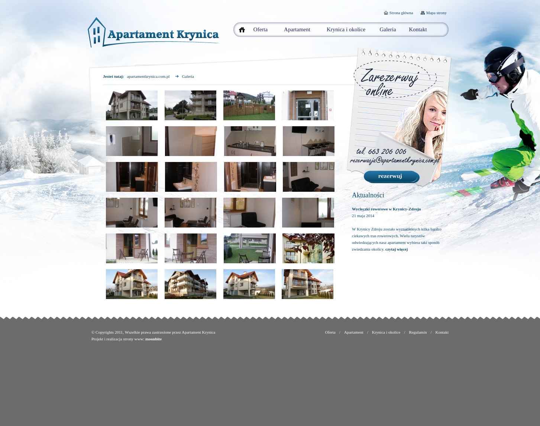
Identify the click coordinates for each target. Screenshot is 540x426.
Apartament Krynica (198, 332)
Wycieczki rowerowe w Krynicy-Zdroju (386, 209)
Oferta (260, 29)
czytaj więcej (396, 249)
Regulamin (418, 332)
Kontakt (418, 29)
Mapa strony (436, 12)
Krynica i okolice (346, 29)
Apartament (297, 29)
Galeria (387, 29)
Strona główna (401, 12)
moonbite (153, 339)
